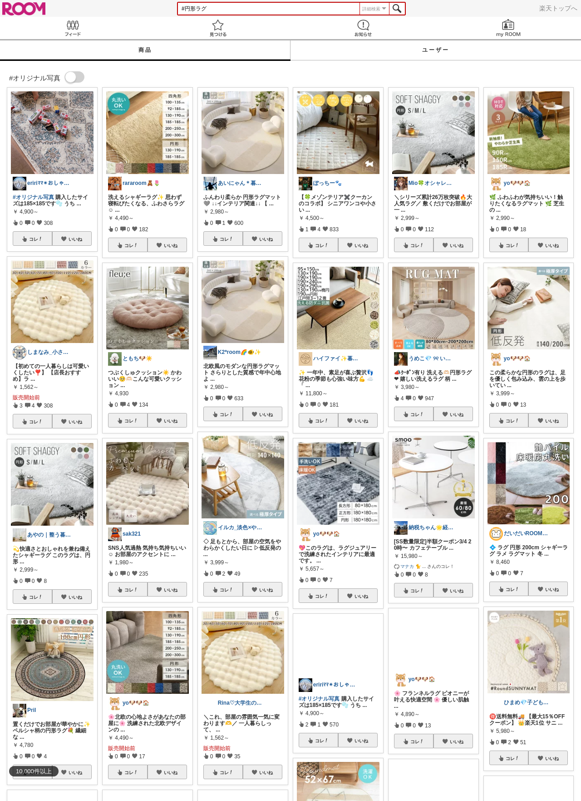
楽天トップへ (558, 8)
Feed (72, 28)
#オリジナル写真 (33, 197)
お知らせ (363, 28)
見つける (217, 28)
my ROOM (508, 28)
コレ (36, 239)
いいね (75, 239)
